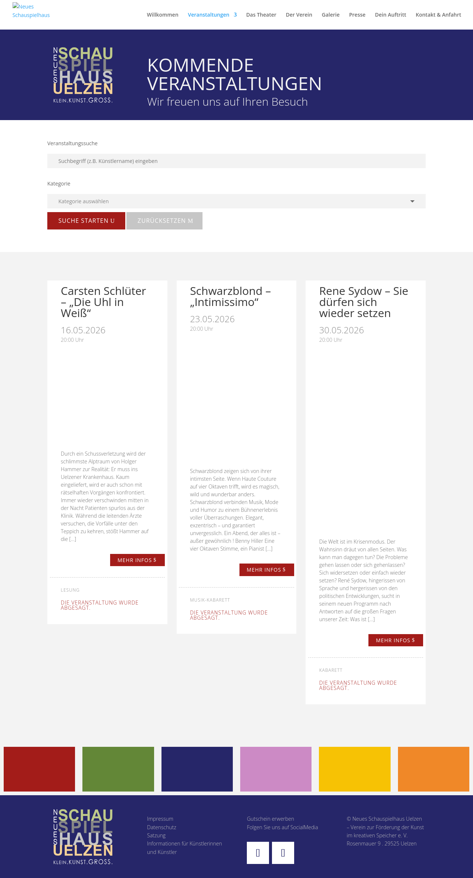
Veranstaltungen (208, 15)
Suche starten (83, 221)
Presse (357, 15)
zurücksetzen (161, 221)
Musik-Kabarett (210, 600)
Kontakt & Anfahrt (438, 15)
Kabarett (331, 670)
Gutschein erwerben (270, 818)
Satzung (156, 835)
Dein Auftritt (390, 15)
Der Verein (299, 15)
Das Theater (261, 15)
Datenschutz (161, 827)
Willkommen (162, 15)
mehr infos (135, 560)
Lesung (70, 590)
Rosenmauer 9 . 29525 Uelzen (381, 843)
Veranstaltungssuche (72, 143)
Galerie (331, 15)
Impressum (160, 818)
